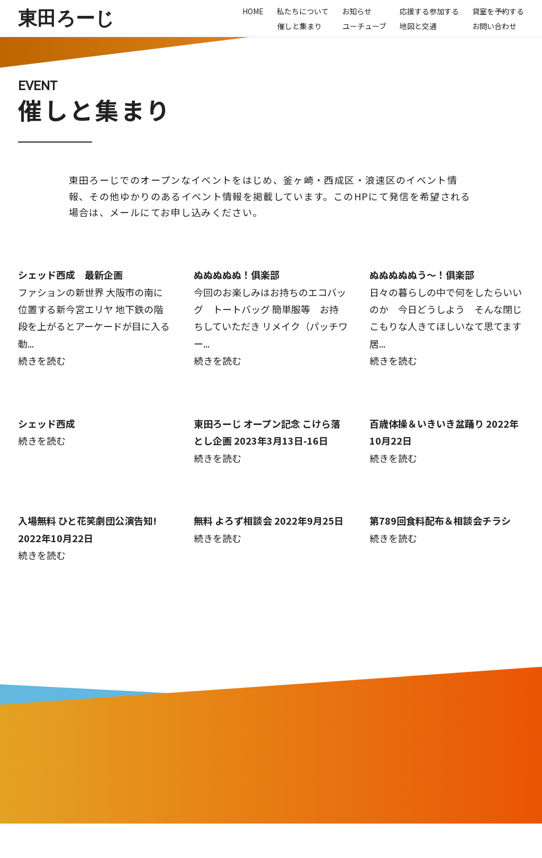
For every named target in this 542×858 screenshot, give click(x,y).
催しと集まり (299, 26)
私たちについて (303, 11)
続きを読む (42, 360)
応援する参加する (429, 11)
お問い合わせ (494, 26)
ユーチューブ (364, 26)
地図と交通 (418, 26)
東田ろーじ (66, 18)
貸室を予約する (498, 11)
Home (253, 11)
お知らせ (357, 11)
